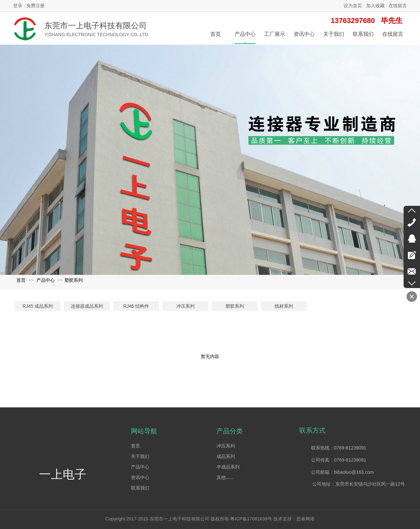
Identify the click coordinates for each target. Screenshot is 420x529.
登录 (17, 5)
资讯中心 (140, 477)
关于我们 (140, 456)
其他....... (225, 477)
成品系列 (226, 456)
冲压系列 (185, 306)
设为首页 (353, 5)
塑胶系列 (73, 280)
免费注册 (35, 5)
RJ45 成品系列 (38, 306)
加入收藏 (375, 5)
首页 (21, 280)
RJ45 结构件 (136, 306)
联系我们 (140, 488)
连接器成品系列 (87, 306)
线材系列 (284, 306)
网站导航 (144, 431)
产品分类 (230, 431)
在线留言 (397, 5)
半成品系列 (228, 467)
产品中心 (45, 280)
